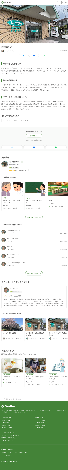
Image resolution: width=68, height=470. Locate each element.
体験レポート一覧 (10, 399)
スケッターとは (5, 430)
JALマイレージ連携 (6, 428)
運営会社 (3, 452)
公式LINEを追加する (7, 440)
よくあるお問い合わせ (7, 432)
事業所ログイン (39, 428)
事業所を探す (5, 423)
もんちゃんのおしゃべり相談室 (10, 435)
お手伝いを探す (5, 420)
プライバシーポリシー (20, 452)
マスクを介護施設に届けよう (9, 437)
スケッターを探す (40, 420)
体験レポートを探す (7, 425)
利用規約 (10, 452)
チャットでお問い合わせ (8, 455)
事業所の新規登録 (40, 425)
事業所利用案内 (39, 423)
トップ (3, 399)
